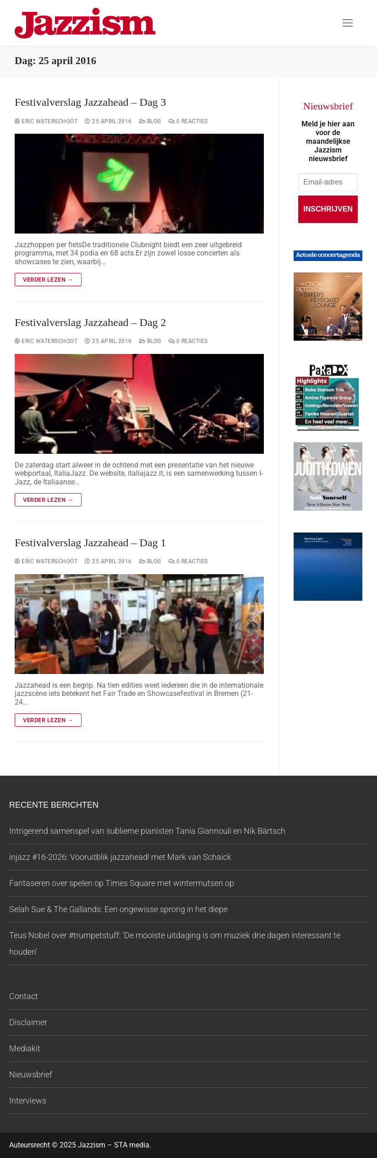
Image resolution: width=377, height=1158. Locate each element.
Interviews (27, 1100)
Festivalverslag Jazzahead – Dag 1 (90, 543)
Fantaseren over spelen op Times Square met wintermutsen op (121, 883)
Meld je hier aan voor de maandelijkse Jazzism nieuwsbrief (328, 141)
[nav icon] (347, 23)
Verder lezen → (48, 279)
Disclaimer (28, 1022)
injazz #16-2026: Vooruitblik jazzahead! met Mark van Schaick (120, 857)
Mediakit (24, 1048)
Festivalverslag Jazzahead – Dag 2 (90, 322)
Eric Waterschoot (46, 121)
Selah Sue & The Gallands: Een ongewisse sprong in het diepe (118, 909)
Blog (150, 121)
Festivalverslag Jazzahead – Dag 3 (90, 102)
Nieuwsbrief (30, 1074)
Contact (23, 996)
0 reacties (188, 121)
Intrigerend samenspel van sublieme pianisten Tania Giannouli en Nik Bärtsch (147, 831)
